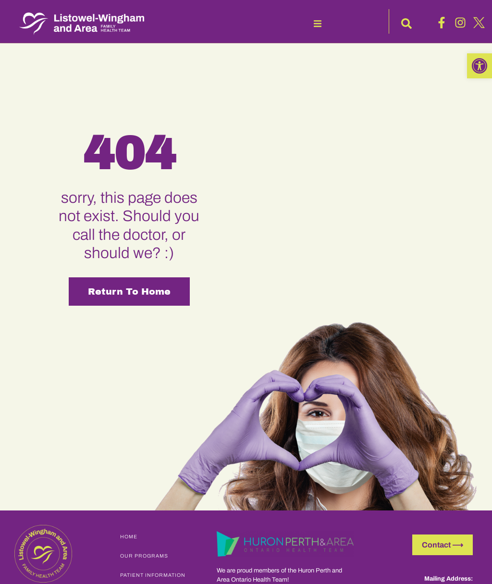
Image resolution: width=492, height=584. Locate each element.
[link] (479, 65)
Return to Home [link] (129, 291)
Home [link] (128, 536)
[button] (317, 23)
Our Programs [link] (144, 556)
